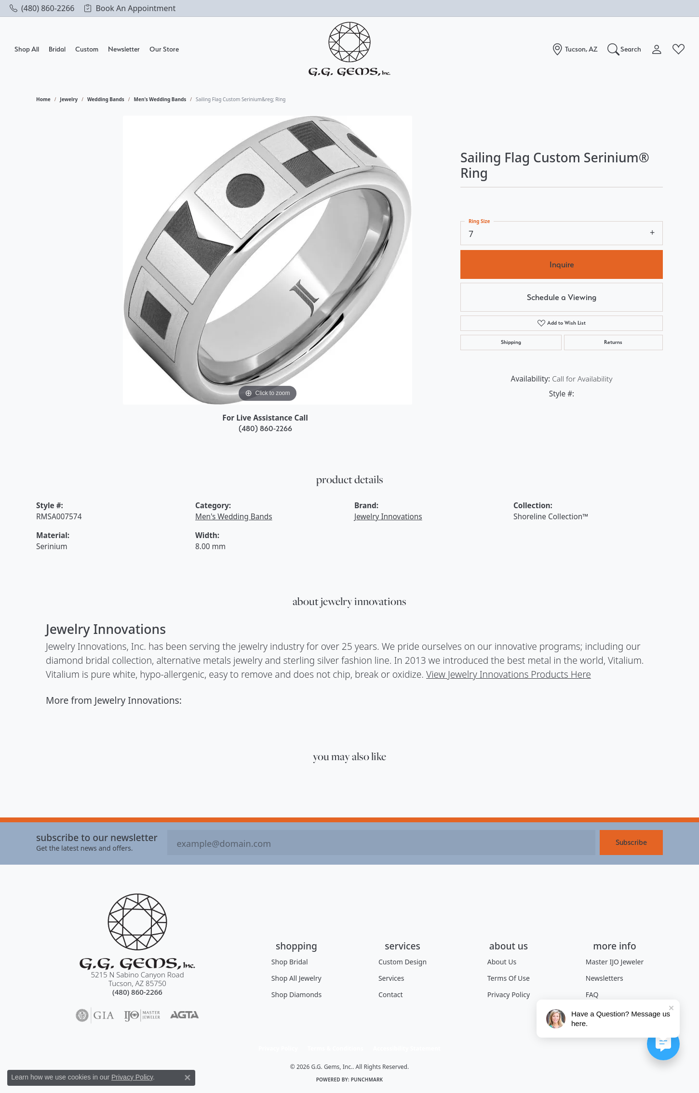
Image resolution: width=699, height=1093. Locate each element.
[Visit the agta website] (184, 1015)
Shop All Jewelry (296, 978)
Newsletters (604, 978)
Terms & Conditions (335, 1048)
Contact (390, 994)
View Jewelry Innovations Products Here (508, 674)
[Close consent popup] (187, 1077)
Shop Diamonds (296, 994)
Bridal (57, 49)
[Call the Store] (137, 992)
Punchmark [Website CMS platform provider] (367, 1079)
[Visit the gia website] (95, 1015)
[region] (267, 260)
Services (391, 978)
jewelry (69, 99)
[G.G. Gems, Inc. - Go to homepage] (137, 932)
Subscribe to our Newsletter (97, 837)
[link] (42, 8)
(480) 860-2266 (265, 428)
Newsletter (124, 49)
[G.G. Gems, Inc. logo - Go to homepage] (349, 49)
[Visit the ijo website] (142, 1015)
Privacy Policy (508, 994)
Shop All (26, 49)
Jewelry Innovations (388, 517)
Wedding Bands (105, 99)
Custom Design (402, 961)
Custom (86, 49)
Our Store (164, 49)
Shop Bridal (289, 961)
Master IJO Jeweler (615, 961)
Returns (613, 342)
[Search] (624, 49)
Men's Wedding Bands (160, 99)
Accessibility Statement (407, 1048)
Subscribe (631, 842)
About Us (501, 961)
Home (43, 99)
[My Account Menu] (657, 49)
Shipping (511, 342)
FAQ (592, 994)
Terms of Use (508, 978)
